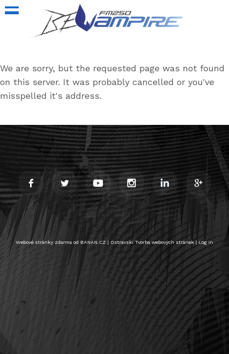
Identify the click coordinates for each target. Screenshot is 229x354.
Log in (205, 242)
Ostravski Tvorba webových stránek (152, 242)
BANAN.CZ (93, 242)
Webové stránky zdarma (44, 242)
